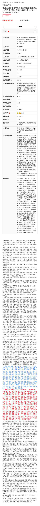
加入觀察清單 (7, 20)
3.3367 (6, 31)
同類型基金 (24, 20)
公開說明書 (28, 128)
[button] (20, 27)
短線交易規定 (29, 130)
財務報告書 (20, 128)
